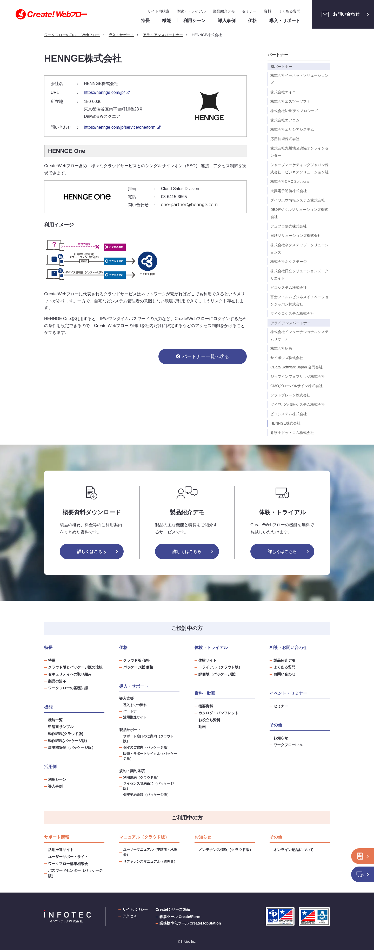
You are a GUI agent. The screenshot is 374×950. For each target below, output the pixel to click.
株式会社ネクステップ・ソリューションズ (299, 248)
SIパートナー (281, 66)
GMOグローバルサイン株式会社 (296, 386)
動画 (202, 727)
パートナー (278, 55)
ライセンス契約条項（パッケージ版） (148, 786)
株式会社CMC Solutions (289, 181)
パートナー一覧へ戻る (205, 356)
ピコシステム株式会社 (288, 287)
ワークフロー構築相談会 (68, 864)
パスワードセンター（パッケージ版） (75, 873)
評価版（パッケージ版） (218, 674)
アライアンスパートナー (291, 323)
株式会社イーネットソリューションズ (299, 79)
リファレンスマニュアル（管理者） (150, 861)
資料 (267, 11)
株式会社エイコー (284, 92)
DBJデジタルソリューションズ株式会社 (299, 213)
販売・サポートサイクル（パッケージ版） (150, 756)
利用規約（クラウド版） (141, 777)
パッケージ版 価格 (138, 667)
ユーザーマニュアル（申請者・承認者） (150, 852)
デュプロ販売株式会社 (288, 226)
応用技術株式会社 (284, 139)
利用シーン (57, 779)
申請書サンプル (61, 727)
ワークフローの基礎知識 (68, 688)
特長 (51, 660)
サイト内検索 (158, 11)
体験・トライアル (191, 11)
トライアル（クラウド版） (220, 667)
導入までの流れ (135, 705)
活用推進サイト (135, 717)
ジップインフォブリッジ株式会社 (297, 376)
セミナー (249, 11)
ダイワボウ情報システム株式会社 (297, 200)
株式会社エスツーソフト (290, 101)
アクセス (129, 916)
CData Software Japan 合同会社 (296, 367)
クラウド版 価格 (136, 660)
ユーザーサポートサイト (68, 857)
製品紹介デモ (224, 11)
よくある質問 (289, 11)
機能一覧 (55, 720)
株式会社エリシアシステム (292, 129)
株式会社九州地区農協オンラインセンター (299, 152)
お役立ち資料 (209, 720)
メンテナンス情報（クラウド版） (225, 850)
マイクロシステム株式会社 (292, 313)
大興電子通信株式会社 (288, 191)
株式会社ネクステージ (288, 261)
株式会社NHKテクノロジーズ (294, 111)
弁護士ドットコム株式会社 (292, 433)
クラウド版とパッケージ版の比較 (75, 667)
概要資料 (205, 706)
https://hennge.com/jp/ (104, 92)
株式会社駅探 (281, 348)
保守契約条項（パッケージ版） (146, 795)
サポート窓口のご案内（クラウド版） (148, 738)
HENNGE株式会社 (285, 423)
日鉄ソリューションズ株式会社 (295, 235)
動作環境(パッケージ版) (67, 741)
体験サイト (207, 660)
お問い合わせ (339, 14)
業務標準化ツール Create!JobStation (190, 923)
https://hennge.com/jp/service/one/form (120, 127)
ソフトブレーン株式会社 (290, 395)
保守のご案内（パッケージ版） (146, 747)
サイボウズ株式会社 (286, 358)
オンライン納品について (293, 850)
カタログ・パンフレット (218, 713)
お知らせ (280, 738)
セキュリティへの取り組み (70, 674)
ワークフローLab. (288, 745)
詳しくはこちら (91, 551)
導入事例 (55, 786)
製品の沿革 (57, 681)
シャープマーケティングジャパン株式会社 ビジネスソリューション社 (299, 168)
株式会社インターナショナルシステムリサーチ (299, 335)
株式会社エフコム (284, 120)
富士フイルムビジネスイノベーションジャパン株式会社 (299, 300)
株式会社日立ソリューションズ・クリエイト (299, 274)
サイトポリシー (135, 909)
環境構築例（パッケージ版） (71, 747)
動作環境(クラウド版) (65, 734)
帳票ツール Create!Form (179, 917)
